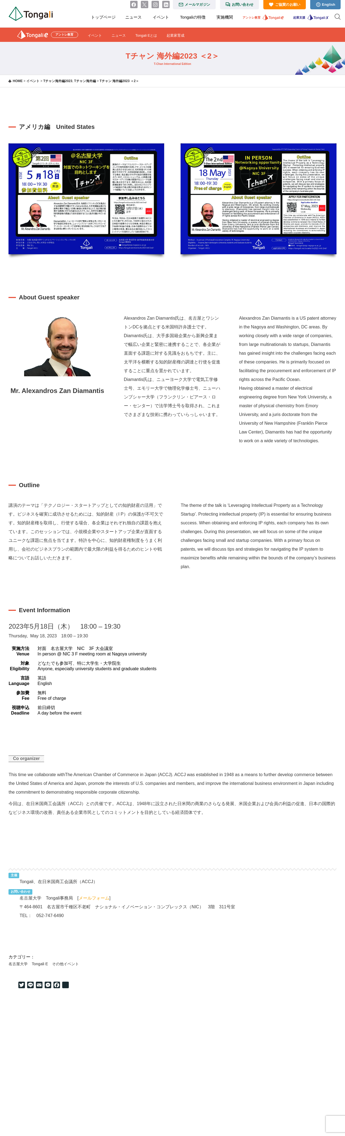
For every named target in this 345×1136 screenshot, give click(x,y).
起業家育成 (175, 35)
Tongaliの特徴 (193, 17)
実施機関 (224, 17)
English (328, 4)
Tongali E (40, 964)
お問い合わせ (243, 4)
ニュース (133, 17)
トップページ (103, 17)
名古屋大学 (18, 964)
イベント (161, 17)
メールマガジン (197, 4)
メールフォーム (94, 898)
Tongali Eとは (146, 35)
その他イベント (65, 964)
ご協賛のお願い (288, 4)
